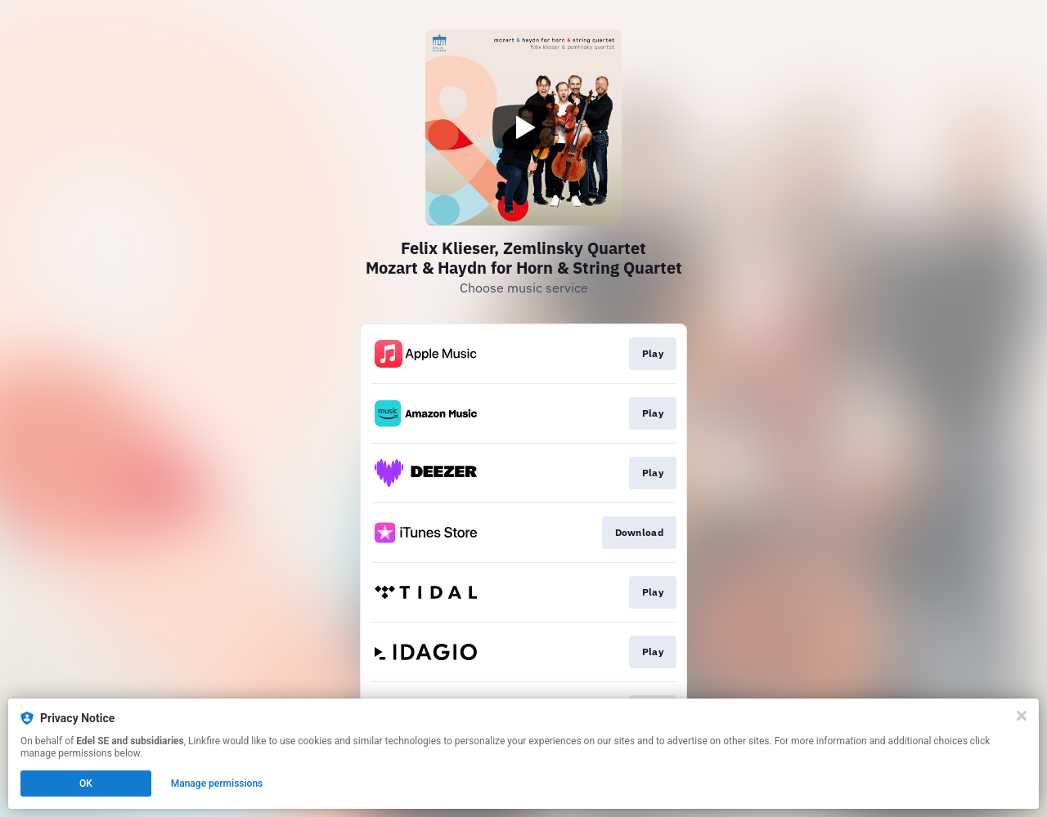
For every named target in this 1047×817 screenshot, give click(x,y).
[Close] (1022, 716)
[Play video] (523, 127)
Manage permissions (217, 783)
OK (85, 783)
